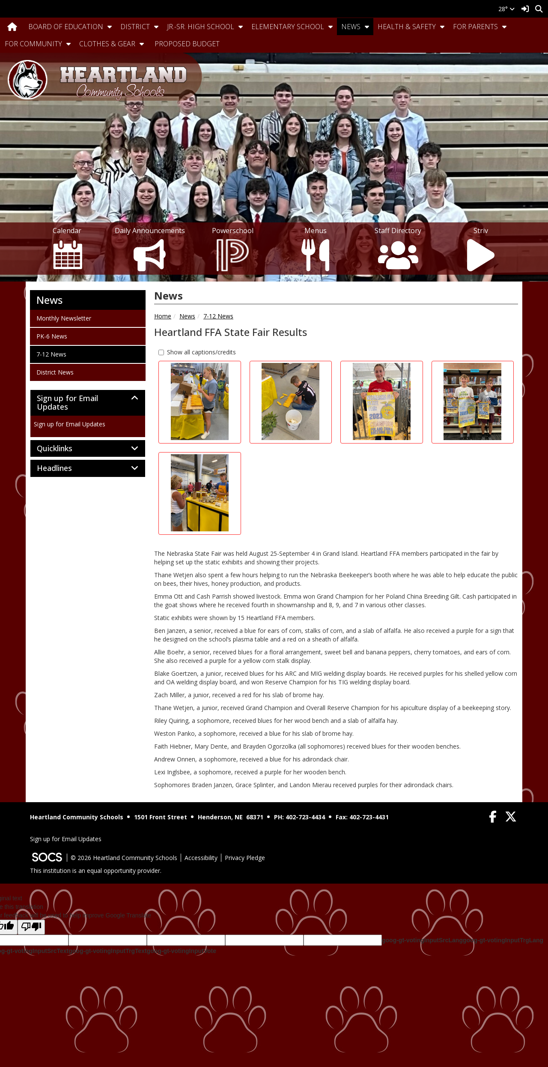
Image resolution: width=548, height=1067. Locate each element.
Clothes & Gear (107, 43)
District (135, 26)
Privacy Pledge (245, 858)
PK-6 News (51, 336)
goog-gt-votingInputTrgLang (503, 940)
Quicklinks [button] (64, 448)
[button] (109, 26)
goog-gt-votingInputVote (181, 950)
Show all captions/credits (197, 352)
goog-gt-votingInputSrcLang (422, 940)
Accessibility (201, 858)
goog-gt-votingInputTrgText (107, 950)
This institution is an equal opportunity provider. (95, 870)
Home (162, 316)
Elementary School (287, 26)
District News (55, 372)
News (350, 26)
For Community (33, 43)
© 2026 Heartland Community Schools (124, 858)
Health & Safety (407, 26)
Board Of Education (65, 26)
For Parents (475, 26)
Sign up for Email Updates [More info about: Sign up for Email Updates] (69, 424)
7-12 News (218, 316)
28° (506, 9)
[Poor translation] (31, 927)
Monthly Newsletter (63, 318)
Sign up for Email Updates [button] (67, 402)
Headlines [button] (64, 468)
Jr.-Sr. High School (200, 26)
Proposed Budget (187, 43)
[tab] (87, 403)
